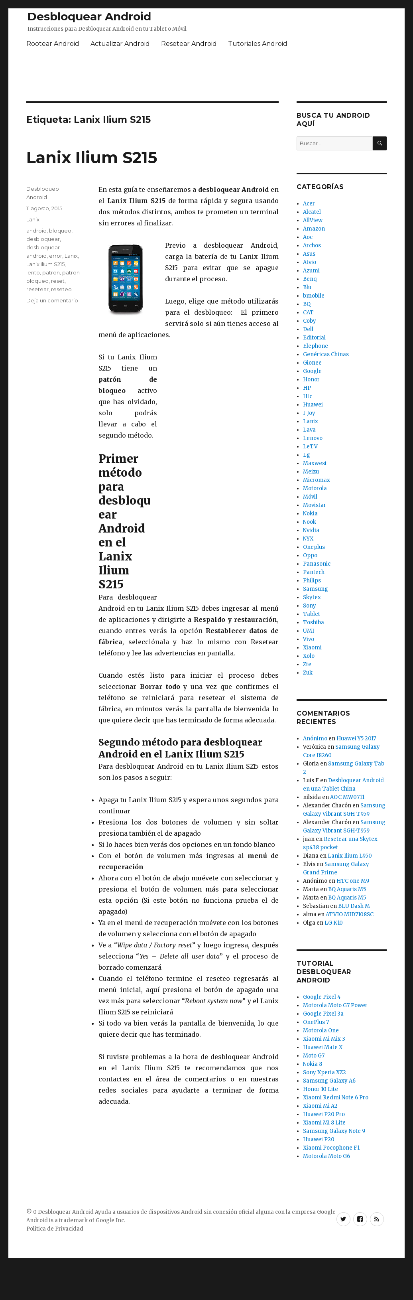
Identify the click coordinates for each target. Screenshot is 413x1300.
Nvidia (311, 530)
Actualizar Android (120, 43)
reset (58, 281)
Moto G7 (313, 1055)
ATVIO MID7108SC (350, 914)
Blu (307, 287)
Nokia (310, 513)
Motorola (315, 488)
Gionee (312, 362)
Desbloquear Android (89, 16)
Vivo (308, 639)
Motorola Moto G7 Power (335, 1005)
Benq (310, 279)
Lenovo (313, 438)
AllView (313, 220)
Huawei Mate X (322, 1047)
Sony (309, 605)
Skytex (312, 597)
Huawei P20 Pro (324, 1114)
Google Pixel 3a (323, 1013)
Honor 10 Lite (320, 1089)
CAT (308, 312)
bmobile (313, 295)
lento (33, 272)
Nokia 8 (312, 1064)
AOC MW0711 (347, 797)
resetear (37, 289)
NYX (308, 538)
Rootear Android (52, 43)
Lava (309, 429)
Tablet (311, 614)
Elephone (315, 346)
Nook (309, 522)
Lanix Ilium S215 (91, 157)
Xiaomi (312, 647)
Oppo (310, 555)
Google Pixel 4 (322, 997)
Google (312, 371)
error (55, 256)
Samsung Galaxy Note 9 (334, 1131)
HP (307, 388)
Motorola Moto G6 (326, 1156)
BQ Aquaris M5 (347, 889)
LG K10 (333, 922)
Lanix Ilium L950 (350, 855)
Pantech (313, 572)
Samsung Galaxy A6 (329, 1080)
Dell (308, 329)
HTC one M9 (352, 881)
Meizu (311, 471)
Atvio (309, 262)
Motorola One (321, 1030)
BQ (307, 304)
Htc (307, 396)
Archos (312, 245)
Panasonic (316, 563)
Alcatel (312, 212)
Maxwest (315, 463)
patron (51, 272)
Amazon (314, 228)
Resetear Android (189, 43)
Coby (309, 321)
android (36, 230)
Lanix (32, 219)
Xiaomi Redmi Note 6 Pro (335, 1097)
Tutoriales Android (257, 43)
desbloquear (43, 239)
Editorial (314, 337)
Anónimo (315, 738)
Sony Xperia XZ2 (324, 1072)
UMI (308, 630)
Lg (306, 455)
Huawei (313, 404)
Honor (311, 379)
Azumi (311, 270)
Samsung (315, 589)
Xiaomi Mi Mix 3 (324, 1039)
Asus (309, 254)
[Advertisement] (219, 471)
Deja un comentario (52, 300)
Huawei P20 (318, 1139)
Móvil (310, 496)
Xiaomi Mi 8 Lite (324, 1122)
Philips (312, 580)
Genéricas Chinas (326, 354)
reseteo (61, 289)
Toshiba (313, 622)
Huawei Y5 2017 (356, 738)
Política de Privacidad (54, 1228)
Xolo (309, 656)
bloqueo (60, 230)
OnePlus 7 (316, 1022)
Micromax (316, 480)
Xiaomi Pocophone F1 (331, 1147)
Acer (309, 203)
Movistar (314, 505)
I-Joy (309, 413)
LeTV (310, 446)
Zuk (308, 672)
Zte (307, 664)
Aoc (308, 237)
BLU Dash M (354, 906)
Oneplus (314, 547)
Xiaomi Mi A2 (320, 1106)
